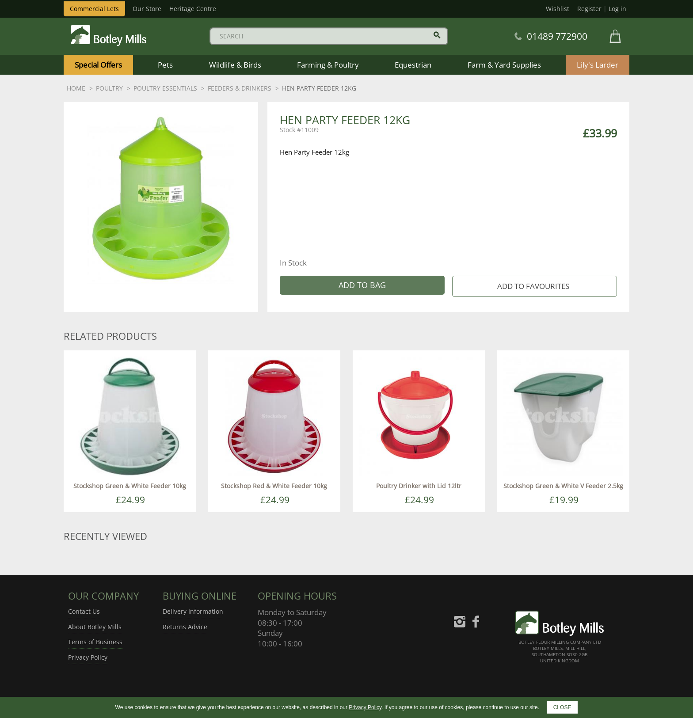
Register (589, 8)
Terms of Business (95, 642)
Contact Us (84, 611)
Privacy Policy (87, 657)
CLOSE (562, 707)
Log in (617, 8)
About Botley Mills (95, 627)
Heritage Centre (192, 8)
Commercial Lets (94, 8)
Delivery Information (193, 611)
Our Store (147, 8)
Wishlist (557, 8)
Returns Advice (185, 627)
